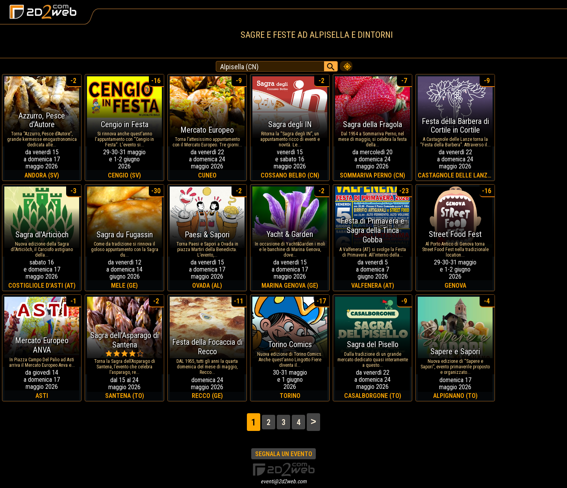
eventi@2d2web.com (284, 481)
